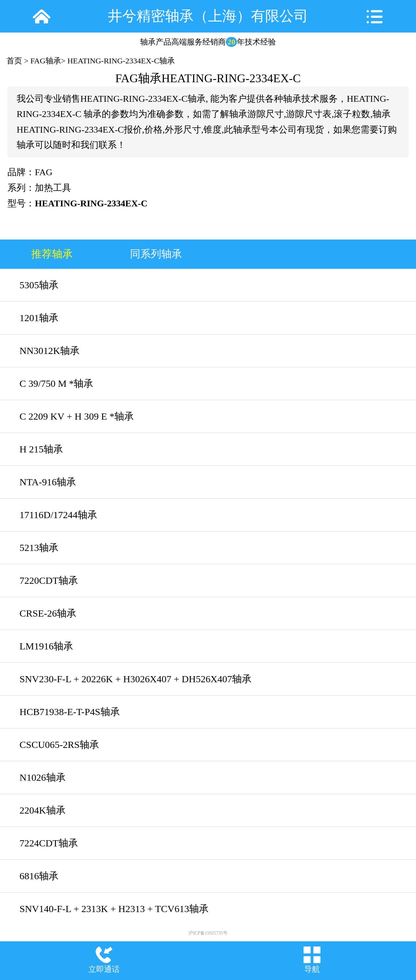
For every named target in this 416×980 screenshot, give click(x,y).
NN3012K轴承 (50, 350)
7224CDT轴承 (49, 843)
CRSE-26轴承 (48, 613)
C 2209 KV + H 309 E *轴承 (77, 416)
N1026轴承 (43, 777)
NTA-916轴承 (48, 482)
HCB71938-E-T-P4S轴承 (70, 711)
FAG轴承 (46, 61)
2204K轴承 (43, 810)
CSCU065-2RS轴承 (59, 744)
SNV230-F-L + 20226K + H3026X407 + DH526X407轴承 (136, 678)
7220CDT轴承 (49, 580)
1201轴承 (39, 317)
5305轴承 (39, 285)
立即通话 (104, 969)
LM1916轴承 (46, 646)
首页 (14, 61)
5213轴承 (39, 547)
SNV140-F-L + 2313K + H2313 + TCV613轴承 (114, 908)
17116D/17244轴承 (58, 514)
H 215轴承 (41, 449)
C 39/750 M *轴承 (56, 383)
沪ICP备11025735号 (207, 933)
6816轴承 (39, 875)
